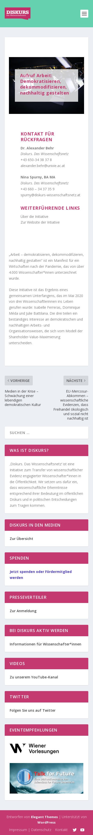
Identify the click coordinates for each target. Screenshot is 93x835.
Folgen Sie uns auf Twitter (33, 710)
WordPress (46, 822)
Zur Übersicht (21, 538)
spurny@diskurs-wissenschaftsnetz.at (50, 195)
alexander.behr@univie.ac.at (43, 165)
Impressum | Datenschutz (30, 829)
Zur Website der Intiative (40, 222)
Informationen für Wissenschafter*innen (45, 644)
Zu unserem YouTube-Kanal (34, 677)
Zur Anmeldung (23, 610)
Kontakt (61, 829)
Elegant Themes (44, 817)
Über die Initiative (34, 216)
